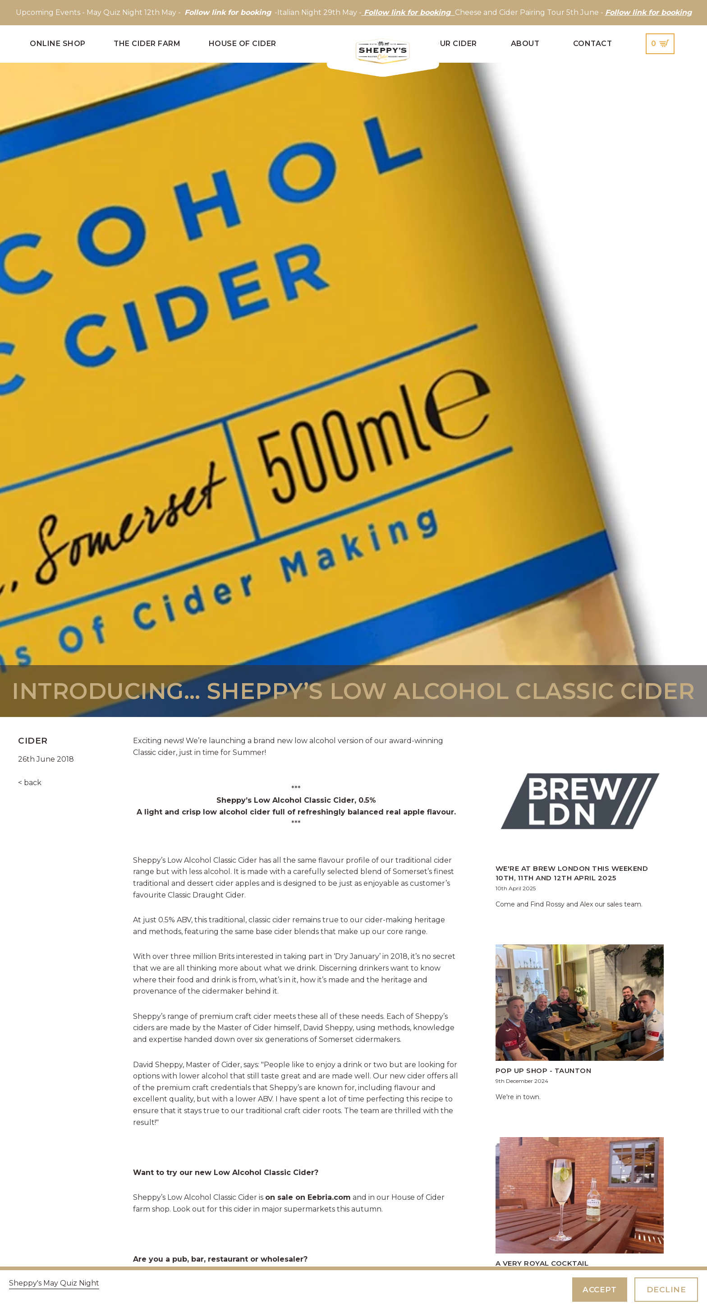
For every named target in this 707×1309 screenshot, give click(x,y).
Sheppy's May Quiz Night (54, 1282)
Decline (666, 1289)
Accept (597, 1289)
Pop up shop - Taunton (544, 1070)
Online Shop (58, 43)
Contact (592, 43)
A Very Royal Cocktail (542, 1263)
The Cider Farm (147, 43)
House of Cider (242, 43)
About (525, 43)
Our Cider (455, 43)
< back (29, 782)
